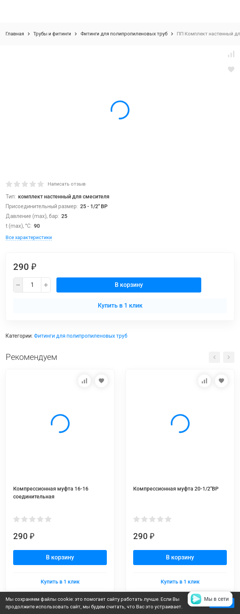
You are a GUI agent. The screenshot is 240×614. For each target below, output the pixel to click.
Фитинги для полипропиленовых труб (124, 34)
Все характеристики (29, 237)
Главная (15, 34)
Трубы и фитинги (52, 34)
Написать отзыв (67, 184)
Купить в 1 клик (120, 305)
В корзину (129, 284)
